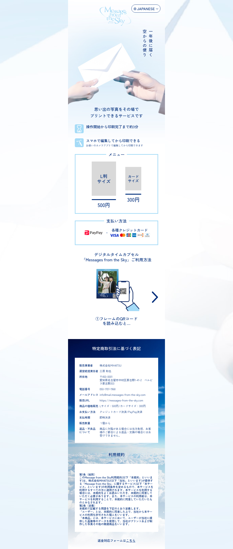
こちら (130, 540)
